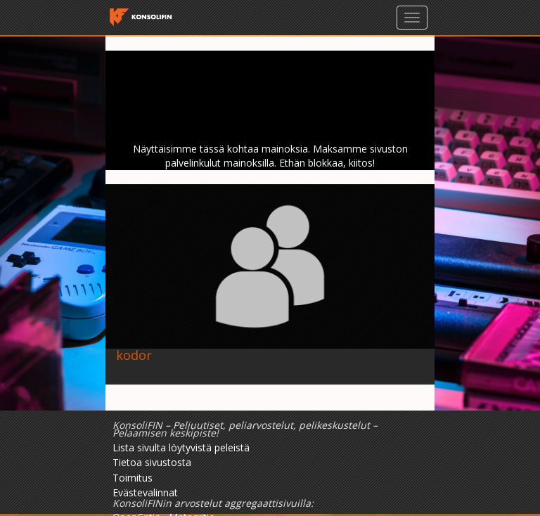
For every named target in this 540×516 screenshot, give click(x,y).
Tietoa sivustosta (151, 462)
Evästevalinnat (145, 492)
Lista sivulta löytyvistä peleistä (181, 447)
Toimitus (132, 477)
